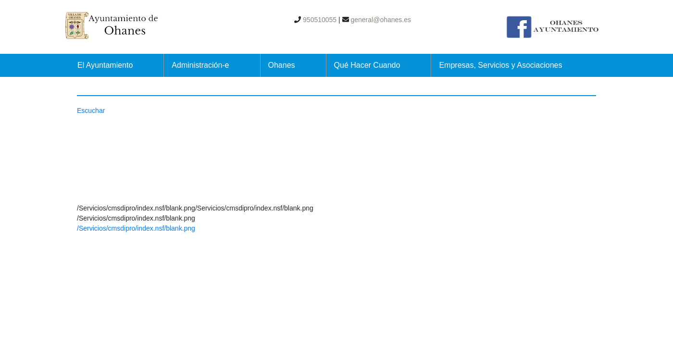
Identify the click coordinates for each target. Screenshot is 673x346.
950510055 (318, 20)
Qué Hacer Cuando (367, 65)
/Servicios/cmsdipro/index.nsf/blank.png (136, 228)
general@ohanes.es (380, 20)
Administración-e (200, 65)
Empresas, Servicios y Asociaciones (500, 65)
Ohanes (281, 65)
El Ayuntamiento (105, 65)
